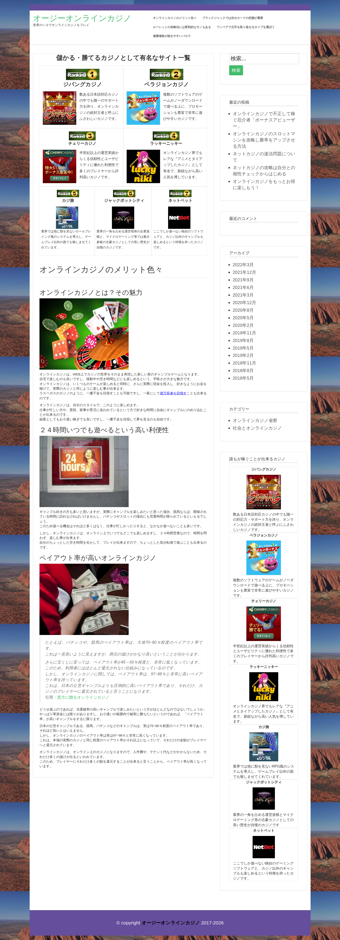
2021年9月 (243, 279)
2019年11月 (244, 332)
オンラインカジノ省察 (255, 420)
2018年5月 (243, 378)
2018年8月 (243, 370)
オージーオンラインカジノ (82, 18)
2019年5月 (243, 348)
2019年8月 (243, 340)
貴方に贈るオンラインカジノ (83, 697)
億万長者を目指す (173, 393)
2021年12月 (244, 272)
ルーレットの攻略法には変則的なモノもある (182, 27)
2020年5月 (243, 317)
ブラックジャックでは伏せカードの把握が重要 (232, 18)
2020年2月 (243, 325)
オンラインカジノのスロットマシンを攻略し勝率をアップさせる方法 (264, 140)
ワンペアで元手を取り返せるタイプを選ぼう (246, 27)
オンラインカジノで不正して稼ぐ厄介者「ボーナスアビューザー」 (264, 120)
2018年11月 (244, 362)
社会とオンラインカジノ (257, 428)
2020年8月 (243, 310)
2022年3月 (243, 264)
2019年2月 (243, 355)
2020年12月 (244, 302)
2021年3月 (243, 295)
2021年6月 (243, 287)
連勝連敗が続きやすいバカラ (172, 36)
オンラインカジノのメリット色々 (174, 18)
